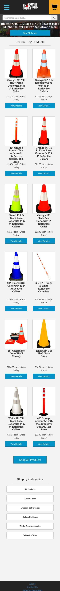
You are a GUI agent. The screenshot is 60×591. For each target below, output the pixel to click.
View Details (16, 105)
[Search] (26, 18)
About (32, 583)
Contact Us (32, 587)
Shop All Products (30, 460)
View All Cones (30, 33)
